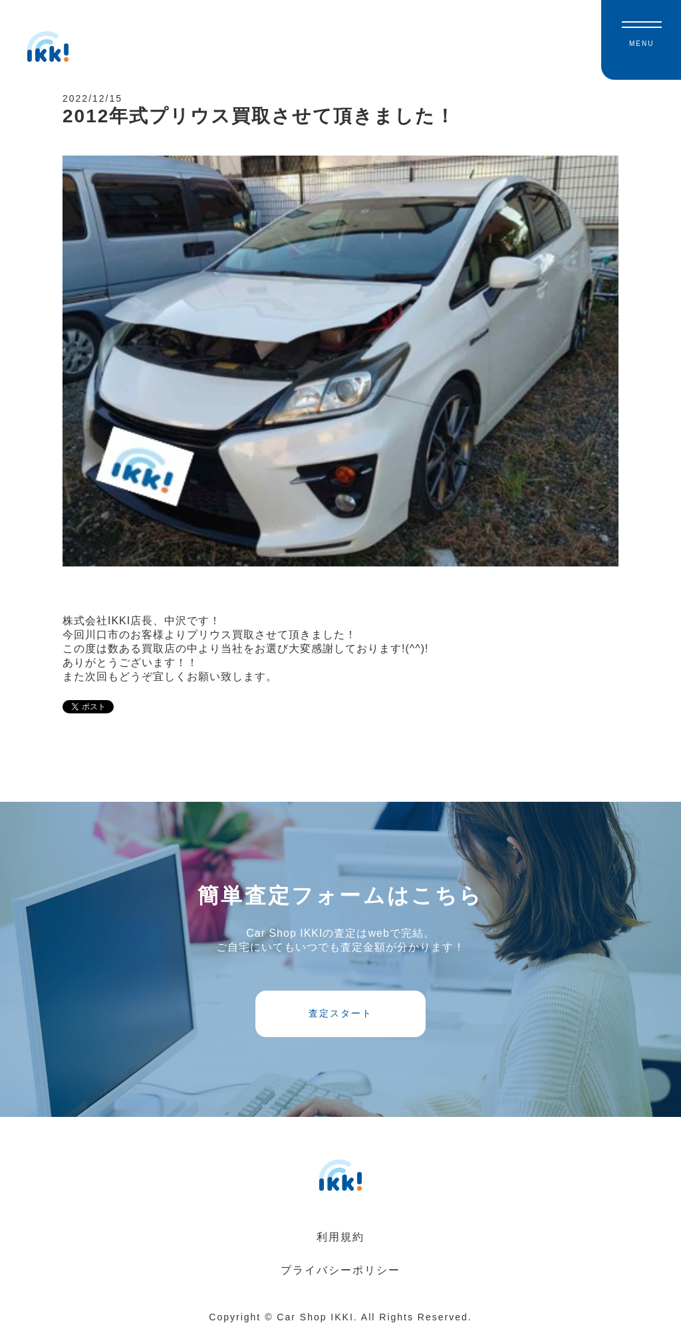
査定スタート (340, 1013)
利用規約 (340, 1237)
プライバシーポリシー (340, 1270)
